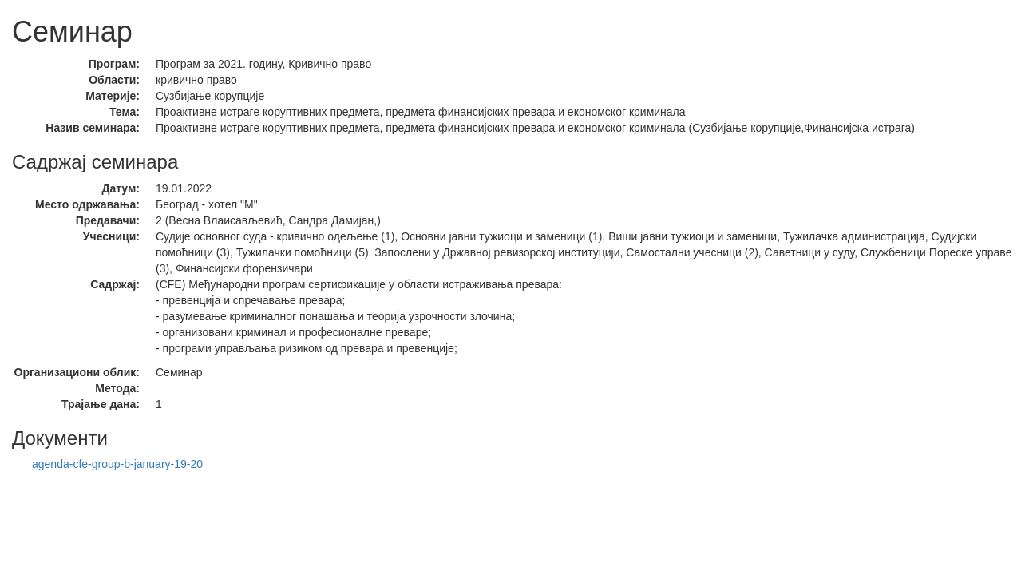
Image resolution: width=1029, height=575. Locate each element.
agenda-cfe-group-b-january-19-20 (117, 464)
